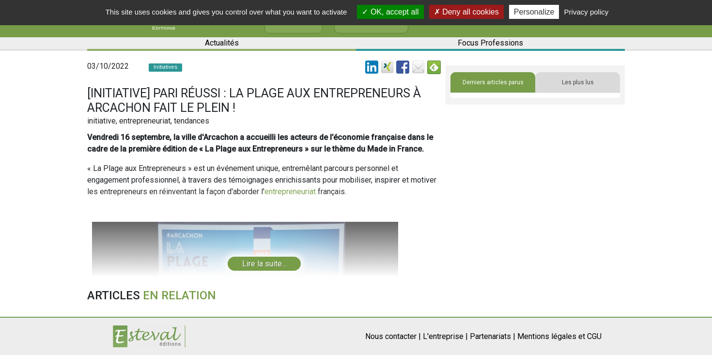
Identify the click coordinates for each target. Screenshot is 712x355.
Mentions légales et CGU (559, 336)
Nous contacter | (393, 336)
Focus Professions (490, 42)
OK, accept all (390, 12)
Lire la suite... (264, 263)
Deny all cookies (466, 12)
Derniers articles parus (493, 82)
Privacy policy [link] (586, 12)
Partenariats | (492, 336)
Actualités (222, 42)
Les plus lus (578, 82)
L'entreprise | (445, 336)
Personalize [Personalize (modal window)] (534, 12)
